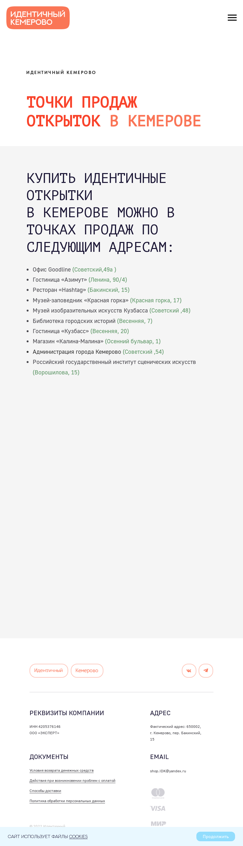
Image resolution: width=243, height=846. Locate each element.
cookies (78, 836)
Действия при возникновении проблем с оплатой (72, 780)
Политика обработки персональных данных (67, 800)
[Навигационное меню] (232, 18)
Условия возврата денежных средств (62, 770)
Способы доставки (45, 790)
